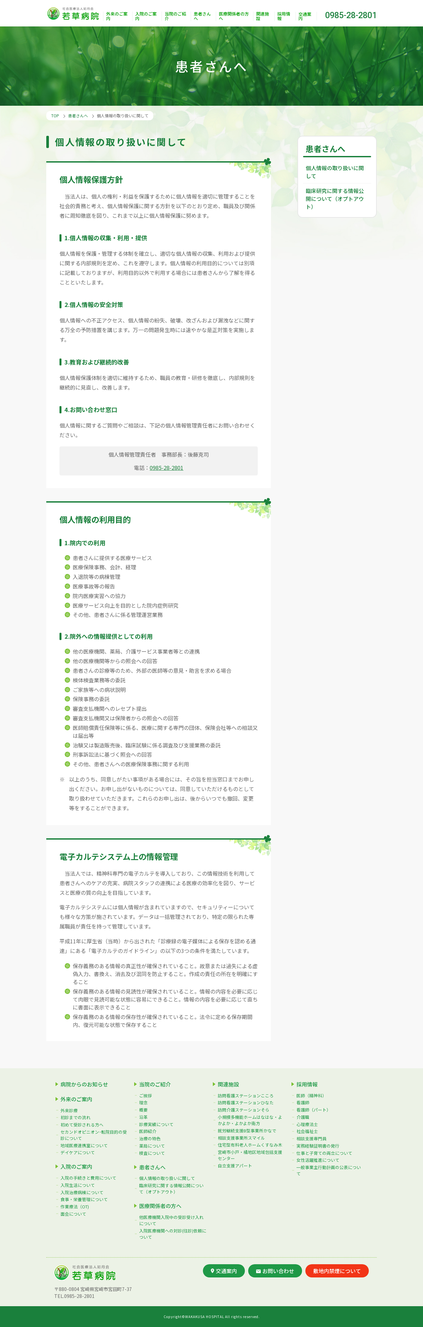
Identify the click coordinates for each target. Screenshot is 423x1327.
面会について (73, 1214)
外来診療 (69, 1110)
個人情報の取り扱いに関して (335, 172)
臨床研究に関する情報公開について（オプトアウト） (335, 198)
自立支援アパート (235, 1165)
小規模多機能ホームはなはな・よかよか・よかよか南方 (250, 1120)
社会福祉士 (307, 1131)
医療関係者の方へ (234, 16)
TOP (55, 115)
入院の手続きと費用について (88, 1178)
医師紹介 (147, 1131)
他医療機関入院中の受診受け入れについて (171, 1220)
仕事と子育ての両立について (324, 1153)
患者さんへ (202, 16)
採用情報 (283, 16)
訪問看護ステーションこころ (246, 1095)
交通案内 (304, 16)
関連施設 (262, 16)
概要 (143, 1110)
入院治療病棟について (81, 1192)
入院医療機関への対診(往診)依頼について (172, 1234)
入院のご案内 (146, 16)
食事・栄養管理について (84, 1199)
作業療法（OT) (74, 1206)
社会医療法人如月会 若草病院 (74, 13)
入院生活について (77, 1185)
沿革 (143, 1117)
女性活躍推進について (317, 1160)
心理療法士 (307, 1124)
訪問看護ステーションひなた (246, 1102)
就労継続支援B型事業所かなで (247, 1130)
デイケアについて (77, 1152)
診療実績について (156, 1124)
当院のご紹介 (175, 16)
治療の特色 (150, 1138)
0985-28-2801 (351, 15)
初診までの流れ (75, 1117)
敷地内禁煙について (337, 1271)
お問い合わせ (275, 1271)
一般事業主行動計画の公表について (328, 1170)
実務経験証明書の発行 (317, 1146)
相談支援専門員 (311, 1138)
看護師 (302, 1102)
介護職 (302, 1117)
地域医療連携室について (84, 1145)
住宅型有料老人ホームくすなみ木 (250, 1145)
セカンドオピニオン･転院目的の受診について (93, 1135)
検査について (152, 1153)
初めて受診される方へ (81, 1124)
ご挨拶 (145, 1095)
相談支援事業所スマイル (241, 1138)
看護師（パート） (313, 1110)
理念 (143, 1102)
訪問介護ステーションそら (243, 1110)
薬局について (152, 1146)
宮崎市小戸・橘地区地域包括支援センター (250, 1155)
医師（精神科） (311, 1095)
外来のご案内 (117, 16)
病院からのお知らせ (84, 1084)
